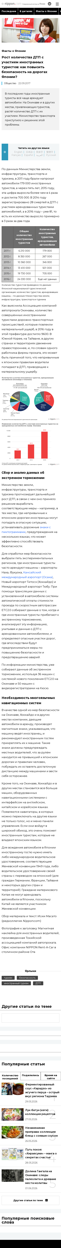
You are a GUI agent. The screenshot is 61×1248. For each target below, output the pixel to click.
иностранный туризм (16, 983)
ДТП (38, 983)
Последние (9, 11)
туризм (8, 977)
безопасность (27, 977)
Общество (10, 83)
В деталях (26, 11)
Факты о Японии (46, 11)
